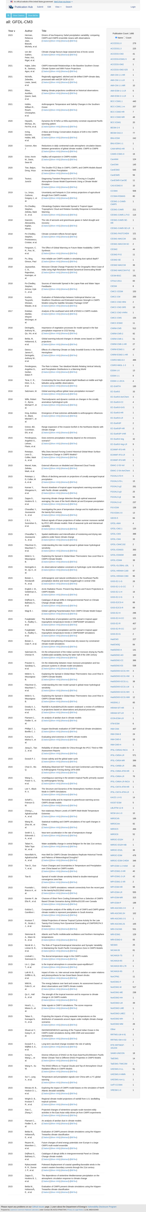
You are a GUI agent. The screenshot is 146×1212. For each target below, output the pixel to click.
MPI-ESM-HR (116, 887)
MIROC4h (114, 818)
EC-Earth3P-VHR (118, 434)
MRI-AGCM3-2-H (118, 908)
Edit (49, 7)
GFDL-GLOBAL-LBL (119, 565)
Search (69, 7)
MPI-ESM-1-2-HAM (119, 866)
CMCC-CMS (116, 318)
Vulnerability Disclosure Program (102, 1207)
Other (112, 1029)
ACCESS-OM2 (117, 64)
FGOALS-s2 (115, 502)
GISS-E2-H (115, 613)
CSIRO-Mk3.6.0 (117, 360)
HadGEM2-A (116, 650)
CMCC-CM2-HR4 (118, 302)
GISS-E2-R (115, 623)
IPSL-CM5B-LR (117, 766)
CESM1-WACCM (118, 239)
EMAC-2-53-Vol (117, 465)
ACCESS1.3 (115, 48)
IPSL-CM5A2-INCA (119, 750)
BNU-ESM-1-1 (116, 143)
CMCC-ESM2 (116, 323)
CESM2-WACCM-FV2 (120, 270)
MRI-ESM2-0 (116, 940)
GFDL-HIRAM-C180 (119, 571)
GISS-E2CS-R (116, 607)
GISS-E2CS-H (116, 602)
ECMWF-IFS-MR (118, 460)
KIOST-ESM (115, 802)
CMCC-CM (115, 297)
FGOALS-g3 (115, 492)
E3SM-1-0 (114, 370)
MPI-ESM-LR (116, 892)
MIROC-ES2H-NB (118, 845)
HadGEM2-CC (116, 660)
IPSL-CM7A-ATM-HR (119, 787)
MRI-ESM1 (115, 934)
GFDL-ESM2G (116, 550)
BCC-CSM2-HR (117, 112)
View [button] (58, 7)
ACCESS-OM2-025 (119, 70)
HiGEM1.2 (115, 702)
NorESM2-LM (116, 1003)
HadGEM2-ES (116, 665)
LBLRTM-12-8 (116, 808)
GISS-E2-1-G (116, 581)
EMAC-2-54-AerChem (120, 470)
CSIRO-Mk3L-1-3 (118, 365)
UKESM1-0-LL (116, 1069)
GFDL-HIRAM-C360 (119, 576)
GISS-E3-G (115, 634)
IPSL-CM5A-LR (117, 755)
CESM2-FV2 (116, 254)
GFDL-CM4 (115, 539)
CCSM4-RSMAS (117, 196)
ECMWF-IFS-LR (117, 455)
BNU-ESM (115, 138)
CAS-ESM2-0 (116, 185)
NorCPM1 (114, 976)
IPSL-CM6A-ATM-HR (119, 771)
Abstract (65, 41)
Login (133, 7)
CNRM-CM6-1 (116, 339)
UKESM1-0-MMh (118, 1074)
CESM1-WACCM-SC (119, 244)
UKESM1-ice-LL (117, 1079)
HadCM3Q (115, 644)
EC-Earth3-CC (116, 402)
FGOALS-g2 (115, 486)
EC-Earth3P (115, 423)
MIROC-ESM (116, 855)
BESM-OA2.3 (116, 133)
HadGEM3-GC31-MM (120, 697)
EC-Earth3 (115, 391)
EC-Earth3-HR (116, 413)
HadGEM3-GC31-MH (119, 692)
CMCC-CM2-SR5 (118, 307)
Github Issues (38, 1207)
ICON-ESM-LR (117, 718)
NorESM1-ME (116, 992)
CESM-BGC (115, 275)
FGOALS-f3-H (116, 476)
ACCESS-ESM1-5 (118, 59)
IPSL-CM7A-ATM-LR (119, 792)
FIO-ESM (114, 507)
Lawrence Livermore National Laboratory (24, 1210)
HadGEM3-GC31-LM (119, 687)
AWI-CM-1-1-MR (117, 85)
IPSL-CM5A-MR (117, 760)
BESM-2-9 (115, 127)
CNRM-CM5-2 (116, 333)
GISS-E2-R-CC (117, 629)
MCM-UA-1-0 (116, 813)
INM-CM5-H (115, 745)
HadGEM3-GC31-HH (119, 671)
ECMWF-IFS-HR (117, 449)
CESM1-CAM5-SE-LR (120, 228)
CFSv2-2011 (116, 281)
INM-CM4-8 (115, 734)
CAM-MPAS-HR (117, 149)
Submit (40, 7)
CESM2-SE (115, 260)
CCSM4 (113, 191)
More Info (55, 41)
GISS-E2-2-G (116, 597)
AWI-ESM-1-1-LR (118, 91)
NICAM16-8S (116, 961)
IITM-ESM (114, 723)
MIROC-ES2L (116, 850)
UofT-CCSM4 (116, 1085)
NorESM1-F (115, 982)
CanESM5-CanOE (118, 180)
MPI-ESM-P (115, 903)
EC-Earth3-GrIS (117, 407)
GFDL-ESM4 (116, 560)
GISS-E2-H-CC (117, 618)
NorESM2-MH (116, 1019)
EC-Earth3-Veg (117, 439)
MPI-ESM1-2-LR (117, 876)
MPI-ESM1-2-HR (117, 871)
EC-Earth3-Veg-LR (118, 444)
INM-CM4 (114, 729)
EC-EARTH (115, 386)
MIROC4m (115, 824)
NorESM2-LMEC (117, 1013)
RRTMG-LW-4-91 (118, 1034)
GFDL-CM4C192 (117, 544)
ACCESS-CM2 (117, 54)
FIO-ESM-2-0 (116, 513)
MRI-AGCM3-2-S (118, 918)
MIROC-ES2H (116, 839)
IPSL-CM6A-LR (117, 776)
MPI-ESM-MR (116, 897)
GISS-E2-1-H (116, 592)
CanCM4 (114, 164)
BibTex (73, 41)
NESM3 (113, 945)
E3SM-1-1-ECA (117, 381)
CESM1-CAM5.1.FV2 (119, 215)
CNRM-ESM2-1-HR (119, 355)
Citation (45, 41)
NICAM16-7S (116, 955)
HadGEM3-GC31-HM (119, 676)
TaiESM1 (114, 1058)
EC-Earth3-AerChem (119, 397)
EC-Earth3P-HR (117, 428)
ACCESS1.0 (115, 43)
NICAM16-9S (116, 971)
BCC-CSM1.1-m (117, 106)
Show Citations (18, 16)
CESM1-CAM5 (117, 209)
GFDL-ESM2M (117, 555)
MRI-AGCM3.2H (117, 913)
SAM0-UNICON (117, 1053)
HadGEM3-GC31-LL (119, 681)
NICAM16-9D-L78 (118, 966)
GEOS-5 (114, 518)
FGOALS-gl (115, 497)
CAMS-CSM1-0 (117, 154)
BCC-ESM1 (115, 122)
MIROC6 (114, 834)
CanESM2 (115, 170)
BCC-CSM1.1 (116, 101)
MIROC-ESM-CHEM (119, 860)
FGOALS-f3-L (116, 481)
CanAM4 (114, 159)
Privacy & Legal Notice (75, 1210)
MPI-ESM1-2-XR (117, 882)
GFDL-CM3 (115, 534)
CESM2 (113, 249)
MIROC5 (114, 829)
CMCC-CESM (116, 291)
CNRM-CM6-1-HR (118, 344)
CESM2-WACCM (118, 265)
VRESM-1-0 (115, 1090)
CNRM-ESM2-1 (117, 349)
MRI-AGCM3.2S (117, 924)
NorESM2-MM (116, 1024)
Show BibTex (33, 16)
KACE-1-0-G (116, 797)
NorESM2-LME (117, 1008)
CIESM (113, 286)
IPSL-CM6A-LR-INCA (120, 781)
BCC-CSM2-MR (117, 117)
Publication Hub (20, 7)
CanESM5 (115, 175)
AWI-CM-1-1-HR (117, 75)
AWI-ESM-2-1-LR (118, 96)
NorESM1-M (115, 987)
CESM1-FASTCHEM (119, 233)
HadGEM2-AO (116, 655)
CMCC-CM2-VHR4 (118, 312)
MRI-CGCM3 (116, 929)
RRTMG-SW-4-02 (118, 1040)
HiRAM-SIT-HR (117, 708)
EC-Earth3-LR (116, 418)
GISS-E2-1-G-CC (118, 586)
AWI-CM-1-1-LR (117, 80)
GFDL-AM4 (115, 523)
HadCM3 (114, 639)
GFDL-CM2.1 (116, 528)
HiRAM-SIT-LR (117, 713)
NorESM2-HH (116, 997)
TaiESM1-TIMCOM (118, 1064)
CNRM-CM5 (115, 328)
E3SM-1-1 (114, 376)
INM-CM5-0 (115, 739)
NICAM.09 (115, 950)
